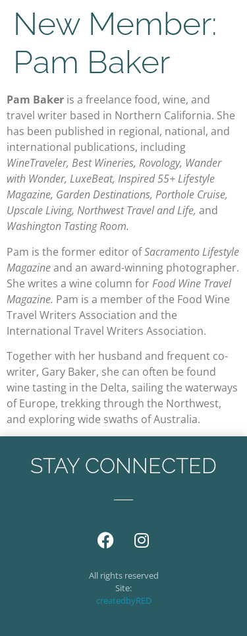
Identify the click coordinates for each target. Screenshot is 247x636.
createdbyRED (123, 600)
